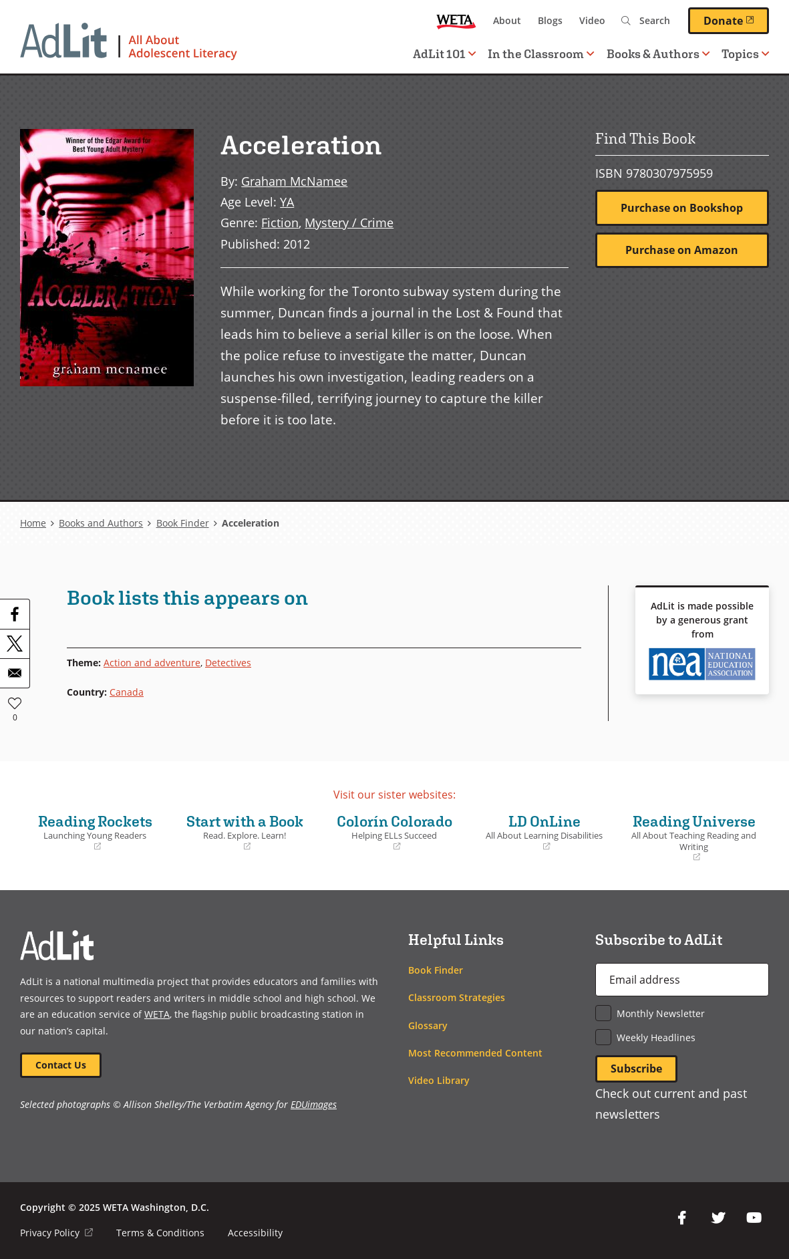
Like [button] (14, 703)
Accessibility (255, 1232)
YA (287, 201)
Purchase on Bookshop (682, 207)
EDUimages (314, 1104)
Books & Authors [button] (658, 54)
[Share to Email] (14, 673)
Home (33, 523)
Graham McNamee (294, 180)
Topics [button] (745, 54)
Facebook (682, 1218)
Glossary (428, 1025)
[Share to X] (14, 643)
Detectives (228, 662)
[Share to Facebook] (14, 614)
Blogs (550, 20)
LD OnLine (544, 833)
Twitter (718, 1218)
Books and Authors (101, 523)
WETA (456, 21)
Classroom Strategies (456, 997)
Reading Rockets (95, 833)
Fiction (280, 222)
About (507, 20)
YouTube (754, 1218)
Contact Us (60, 1065)
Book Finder (182, 523)
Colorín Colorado (394, 833)
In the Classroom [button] (541, 54)
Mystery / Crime (349, 222)
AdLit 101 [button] (444, 54)
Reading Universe (694, 838)
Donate (736, 20)
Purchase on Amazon (681, 250)
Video (592, 20)
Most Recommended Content (475, 1052)
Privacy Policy (56, 1232)
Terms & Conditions (160, 1232)
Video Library (439, 1080)
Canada (127, 692)
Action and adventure (152, 662)
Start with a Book (244, 833)
